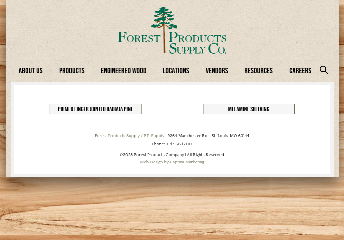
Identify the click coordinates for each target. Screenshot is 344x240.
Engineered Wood (124, 70)
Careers (300, 70)
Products (72, 70)
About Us (31, 70)
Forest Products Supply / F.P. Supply (130, 135)
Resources (258, 70)
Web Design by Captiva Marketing (172, 162)
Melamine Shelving (248, 109)
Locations (176, 70)
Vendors (217, 70)
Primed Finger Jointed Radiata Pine (95, 109)
